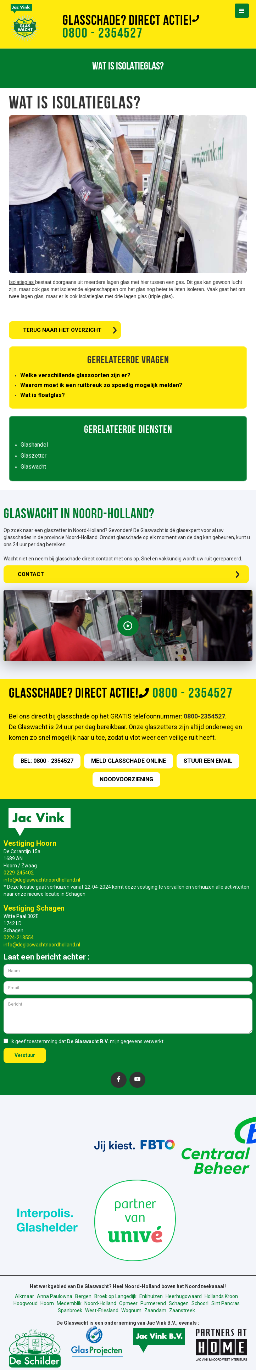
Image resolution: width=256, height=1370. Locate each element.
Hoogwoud (25, 1303)
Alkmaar (24, 1296)
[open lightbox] (128, 625)
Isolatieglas (22, 282)
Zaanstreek (182, 1310)
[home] (16, 21)
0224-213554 (19, 937)
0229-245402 (19, 873)
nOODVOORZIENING (126, 779)
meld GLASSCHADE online (128, 760)
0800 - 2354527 (102, 34)
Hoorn (47, 1303)
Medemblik (69, 1303)
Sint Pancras (225, 1303)
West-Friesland (101, 1310)
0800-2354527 (204, 716)
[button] (242, 11)
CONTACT (31, 574)
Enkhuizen (151, 1296)
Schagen (179, 1303)
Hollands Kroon (221, 1296)
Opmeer (128, 1303)
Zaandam (155, 1310)
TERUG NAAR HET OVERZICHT (62, 330)
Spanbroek (70, 1310)
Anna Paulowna (54, 1296)
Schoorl (199, 1303)
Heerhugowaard (184, 1296)
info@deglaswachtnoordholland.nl (42, 880)
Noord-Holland (100, 1303)
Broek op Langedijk (115, 1296)
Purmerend (153, 1303)
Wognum (131, 1310)
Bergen (83, 1296)
